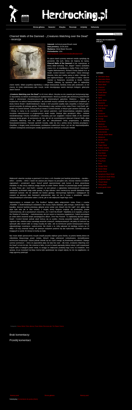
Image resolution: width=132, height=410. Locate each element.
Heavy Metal (21, 326)
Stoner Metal (102, 169)
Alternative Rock (104, 82)
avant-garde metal (104, 187)
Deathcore (101, 95)
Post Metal (101, 153)
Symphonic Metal (104, 179)
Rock (100, 163)
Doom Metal (102, 100)
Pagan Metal (102, 145)
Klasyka (62, 27)
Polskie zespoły (103, 148)
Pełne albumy (30, 326)
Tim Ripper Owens (58, 326)
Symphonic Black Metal (106, 174)
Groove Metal (103, 116)
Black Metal (102, 84)
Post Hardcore (103, 150)
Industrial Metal (103, 129)
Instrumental (102, 132)
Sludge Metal (102, 166)
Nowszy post (14, 395)
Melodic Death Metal (105, 134)
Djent (100, 98)
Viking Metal (102, 185)
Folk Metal (101, 108)
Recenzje (73, 27)
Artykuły (83, 27)
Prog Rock (101, 161)
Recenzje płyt (47, 326)
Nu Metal (101, 142)
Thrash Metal (102, 182)
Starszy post (84, 395)
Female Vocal (103, 105)
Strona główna (38, 27)
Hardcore (101, 124)
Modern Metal (103, 140)
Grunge (100, 119)
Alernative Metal (103, 76)
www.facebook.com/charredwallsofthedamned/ (64, 54)
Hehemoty (95, 27)
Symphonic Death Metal (106, 177)
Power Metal (38, 326)
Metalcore (101, 137)
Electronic (101, 103)
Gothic (100, 111)
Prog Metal (102, 158)
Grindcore (101, 113)
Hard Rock (101, 121)
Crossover (101, 90)
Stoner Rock (102, 171)
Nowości (51, 27)
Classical (101, 87)
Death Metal (102, 92)
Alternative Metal (104, 79)
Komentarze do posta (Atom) (28, 399)
